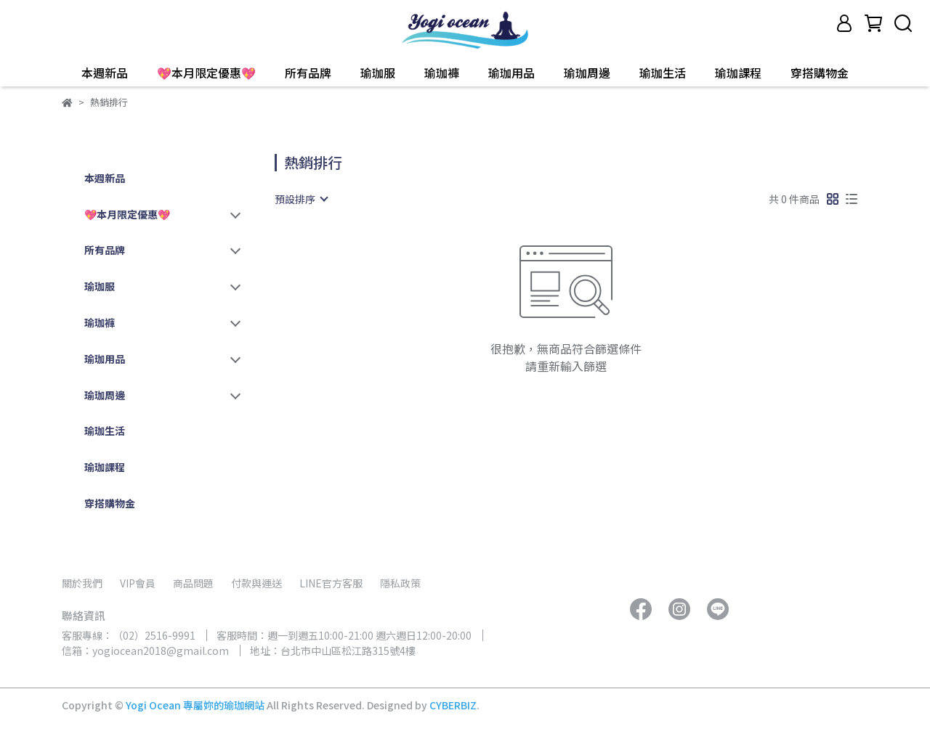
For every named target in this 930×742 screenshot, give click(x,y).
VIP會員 (137, 583)
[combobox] (301, 199)
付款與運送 (256, 583)
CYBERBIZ (453, 705)
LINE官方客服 (331, 583)
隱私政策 (400, 583)
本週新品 (104, 73)
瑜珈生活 (662, 73)
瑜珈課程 (738, 73)
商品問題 (193, 583)
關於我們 (82, 583)
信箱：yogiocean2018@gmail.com (145, 650)
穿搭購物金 (819, 73)
